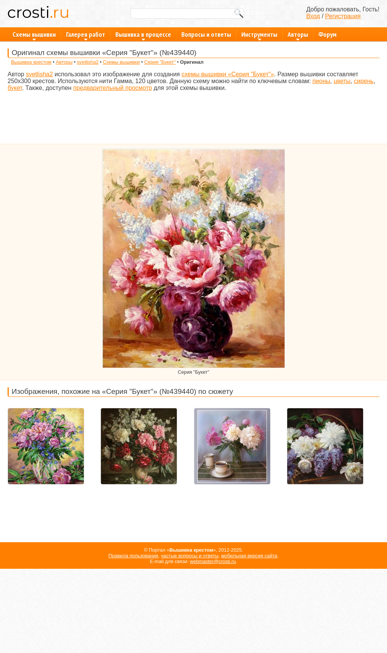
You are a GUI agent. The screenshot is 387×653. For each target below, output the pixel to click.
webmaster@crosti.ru (213, 561)
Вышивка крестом (31, 62)
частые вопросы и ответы (190, 556)
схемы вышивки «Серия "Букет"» (227, 74)
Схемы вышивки (34, 35)
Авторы (298, 35)
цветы (342, 81)
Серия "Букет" (160, 62)
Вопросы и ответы (206, 34)
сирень (364, 81)
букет (15, 88)
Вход (313, 16)
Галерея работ (85, 35)
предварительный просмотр (112, 88)
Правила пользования (133, 556)
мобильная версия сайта (249, 556)
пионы (321, 81)
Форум (327, 34)
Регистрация (343, 16)
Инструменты (259, 35)
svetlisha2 (88, 62)
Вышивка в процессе (143, 35)
